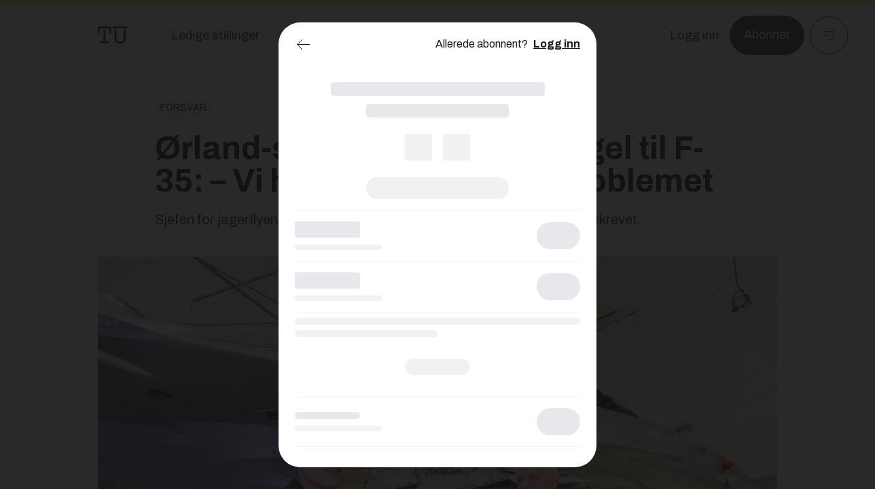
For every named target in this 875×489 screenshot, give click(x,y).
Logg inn (556, 44)
